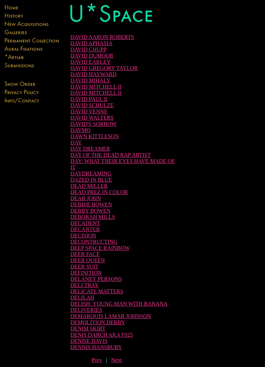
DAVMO (80, 130)
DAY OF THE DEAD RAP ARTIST (110, 155)
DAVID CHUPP (88, 49)
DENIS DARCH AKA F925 (101, 335)
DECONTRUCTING (93, 242)
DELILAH (82, 297)
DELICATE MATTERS (96, 291)
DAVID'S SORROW (93, 124)
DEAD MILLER (89, 186)
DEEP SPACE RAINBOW (100, 248)
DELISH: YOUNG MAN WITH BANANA (119, 304)
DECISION (83, 235)
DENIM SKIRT (88, 329)
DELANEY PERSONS (96, 279)
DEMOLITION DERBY (97, 322)
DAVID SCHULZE (92, 105)
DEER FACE (85, 254)
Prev (96, 360)
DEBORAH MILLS (92, 217)
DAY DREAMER (90, 149)
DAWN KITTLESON (94, 136)
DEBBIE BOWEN (91, 204)
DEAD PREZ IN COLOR (99, 192)
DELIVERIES (86, 310)
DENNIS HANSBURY (96, 347)
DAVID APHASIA (91, 43)
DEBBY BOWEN (90, 211)
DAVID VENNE (88, 111)
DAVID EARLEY (90, 62)
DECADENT (85, 223)
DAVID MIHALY (90, 80)
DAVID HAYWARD (93, 74)
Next (116, 360)
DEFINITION (86, 273)
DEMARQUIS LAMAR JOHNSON (110, 316)
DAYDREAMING (90, 173)
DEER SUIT (84, 266)
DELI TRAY (84, 285)
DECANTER (85, 229)
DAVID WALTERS (92, 118)
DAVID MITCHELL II (95, 87)
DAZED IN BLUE (91, 180)
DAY (76, 142)
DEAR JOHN (85, 198)
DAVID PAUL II (89, 99)
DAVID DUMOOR (92, 56)
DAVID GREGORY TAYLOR (104, 68)
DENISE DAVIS (89, 341)
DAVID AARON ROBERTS (102, 37)
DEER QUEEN (87, 260)
